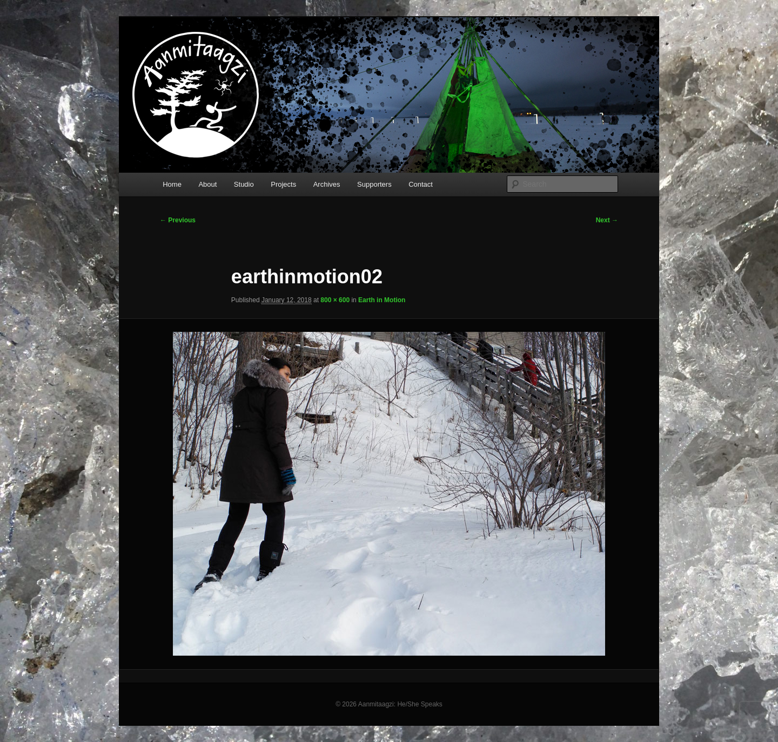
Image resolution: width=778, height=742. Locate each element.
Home (172, 184)
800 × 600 (335, 300)
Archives (326, 184)
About (207, 184)
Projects (283, 184)
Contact (420, 184)
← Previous (178, 220)
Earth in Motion (381, 300)
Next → (607, 220)
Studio (244, 184)
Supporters (374, 184)
